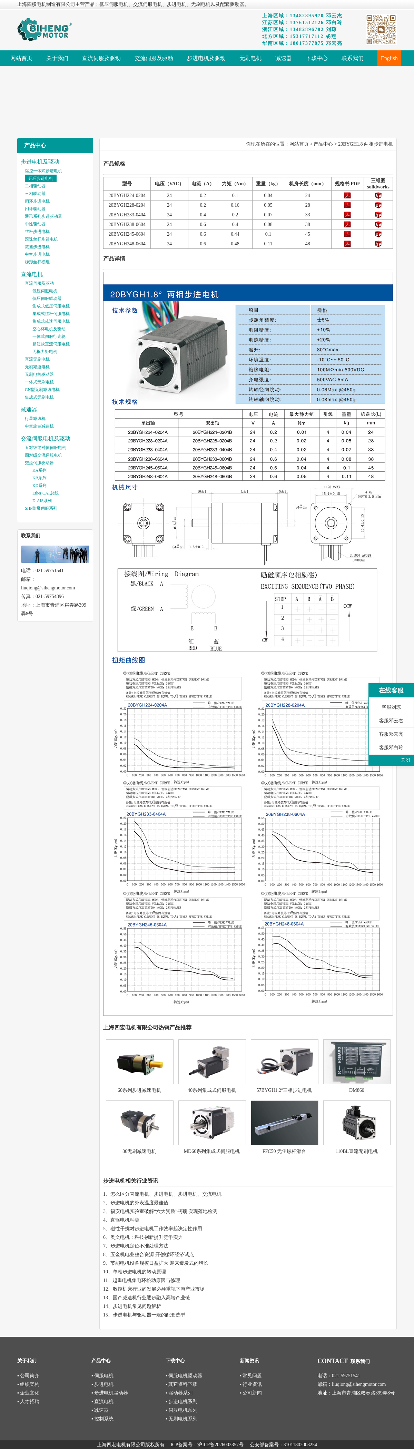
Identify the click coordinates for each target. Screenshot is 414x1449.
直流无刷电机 (37, 359)
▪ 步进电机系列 (181, 1401)
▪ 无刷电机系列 (181, 1418)
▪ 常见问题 (251, 1375)
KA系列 (39, 470)
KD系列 (39, 485)
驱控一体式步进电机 (43, 170)
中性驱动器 (35, 224)
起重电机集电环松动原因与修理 (146, 1280)
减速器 (29, 409)
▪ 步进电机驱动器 (109, 1393)
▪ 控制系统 (102, 1418)
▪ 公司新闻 (251, 1393)
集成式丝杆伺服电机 (51, 313)
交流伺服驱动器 (39, 462)
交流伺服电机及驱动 (45, 438)
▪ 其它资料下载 (181, 1384)
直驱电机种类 (124, 1220)
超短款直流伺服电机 (51, 344)
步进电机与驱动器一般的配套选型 (149, 1315)
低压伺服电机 (44, 290)
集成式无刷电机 (39, 397)
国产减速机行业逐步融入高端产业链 (151, 1297)
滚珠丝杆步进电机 (41, 239)
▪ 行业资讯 (251, 1384)
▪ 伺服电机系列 (181, 1410)
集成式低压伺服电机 (51, 306)
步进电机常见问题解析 (137, 1306)
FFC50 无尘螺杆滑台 (284, 1151)
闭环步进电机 (37, 201)
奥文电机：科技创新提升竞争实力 (146, 1237)
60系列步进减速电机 (139, 1090)
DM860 (356, 1090)
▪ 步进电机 (102, 1384)
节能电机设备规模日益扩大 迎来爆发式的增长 (159, 1263)
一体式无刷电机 (39, 382)
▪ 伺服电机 (102, 1375)
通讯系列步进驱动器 (43, 216)
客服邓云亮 (391, 734)
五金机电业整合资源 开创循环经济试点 (152, 1254)
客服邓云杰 (391, 720)
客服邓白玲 (391, 747)
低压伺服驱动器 (46, 298)
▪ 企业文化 (28, 1393)
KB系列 (39, 478)
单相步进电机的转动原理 (139, 1271)
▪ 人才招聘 (28, 1401)
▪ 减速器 (100, 1410)
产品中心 (323, 144)
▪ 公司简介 (28, 1375)
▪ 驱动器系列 (179, 1393)
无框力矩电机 (44, 351)
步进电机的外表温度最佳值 (139, 1202)
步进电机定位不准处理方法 (139, 1246)
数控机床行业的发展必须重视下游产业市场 (159, 1289)
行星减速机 (35, 418)
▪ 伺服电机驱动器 (184, 1375)
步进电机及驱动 (40, 162)
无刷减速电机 (37, 366)
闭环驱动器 (35, 208)
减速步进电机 (37, 246)
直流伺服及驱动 (39, 283)
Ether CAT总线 (45, 493)
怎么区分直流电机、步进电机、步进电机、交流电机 (165, 1194)
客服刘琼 (391, 707)
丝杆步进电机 (37, 231)
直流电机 (32, 274)
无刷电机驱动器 (39, 374)
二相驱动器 (35, 186)
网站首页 (299, 144)
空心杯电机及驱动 (49, 328)
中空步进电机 (37, 254)
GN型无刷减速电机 (42, 389)
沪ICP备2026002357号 (220, 1444)
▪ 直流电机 (102, 1401)
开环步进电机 (40, 178)
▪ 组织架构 (28, 1384)
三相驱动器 (35, 193)
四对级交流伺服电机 (43, 455)
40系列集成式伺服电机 (212, 1090)
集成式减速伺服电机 (51, 321)
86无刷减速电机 (139, 1151)
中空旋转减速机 (39, 426)
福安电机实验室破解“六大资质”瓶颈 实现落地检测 (163, 1211)
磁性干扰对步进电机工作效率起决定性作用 (156, 1228)
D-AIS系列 (42, 500)
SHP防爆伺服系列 (41, 508)
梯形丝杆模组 (37, 262)
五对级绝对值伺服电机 (45, 447)
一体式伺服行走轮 (49, 336)
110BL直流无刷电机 (357, 1151)
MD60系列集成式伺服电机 (212, 1151)
